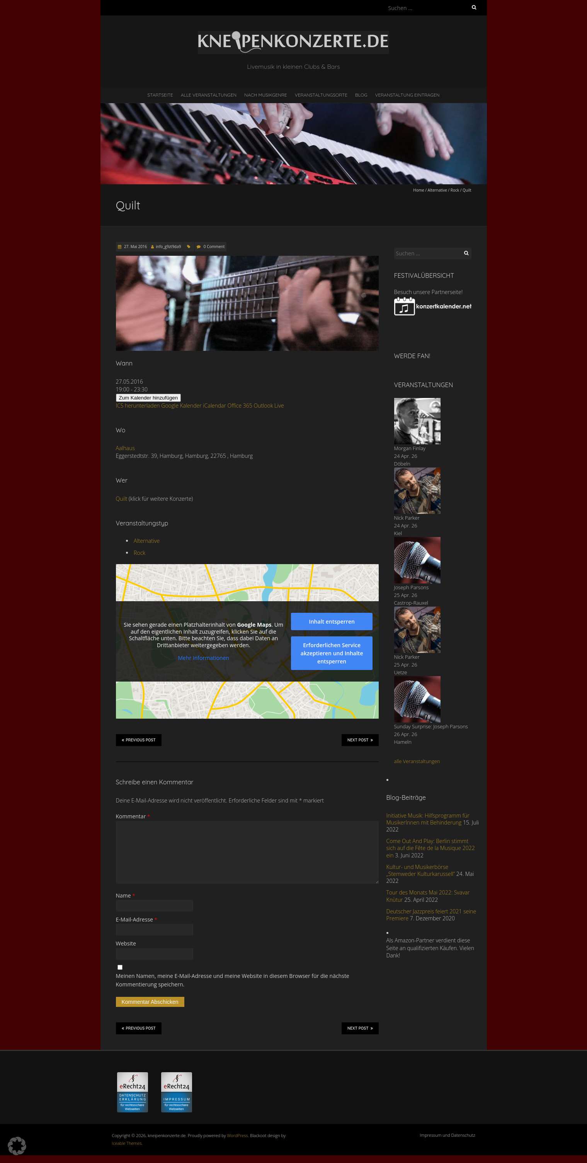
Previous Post (139, 740)
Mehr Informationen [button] (203, 658)
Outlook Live (269, 405)
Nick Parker (407, 517)
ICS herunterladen (138, 405)
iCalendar (214, 405)
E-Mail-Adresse (136, 919)
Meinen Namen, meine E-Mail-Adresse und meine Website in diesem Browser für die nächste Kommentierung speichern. (232, 980)
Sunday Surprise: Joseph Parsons (431, 726)
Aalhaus (125, 448)
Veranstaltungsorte (321, 95)
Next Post (360, 740)
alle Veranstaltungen (417, 761)
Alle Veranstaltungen (209, 95)
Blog (361, 95)
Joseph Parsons (411, 587)
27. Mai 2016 (135, 246)
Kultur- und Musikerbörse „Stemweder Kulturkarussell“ (420, 870)
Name (125, 895)
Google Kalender (181, 405)
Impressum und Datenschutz (447, 1135)
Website (126, 943)
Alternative (437, 190)
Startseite (160, 95)
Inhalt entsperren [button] (331, 621)
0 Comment (214, 246)
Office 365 (240, 405)
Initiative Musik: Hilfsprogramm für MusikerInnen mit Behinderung (428, 819)
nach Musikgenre (265, 95)
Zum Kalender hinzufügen (148, 398)
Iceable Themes (127, 1143)
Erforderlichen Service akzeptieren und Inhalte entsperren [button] (331, 653)
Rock (455, 190)
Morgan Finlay (410, 448)
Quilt (122, 498)
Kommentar (133, 816)
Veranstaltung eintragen (407, 95)
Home (418, 190)
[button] (17, 1146)
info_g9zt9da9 (168, 246)
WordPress (237, 1135)
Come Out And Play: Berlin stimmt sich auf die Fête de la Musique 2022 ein (430, 848)
